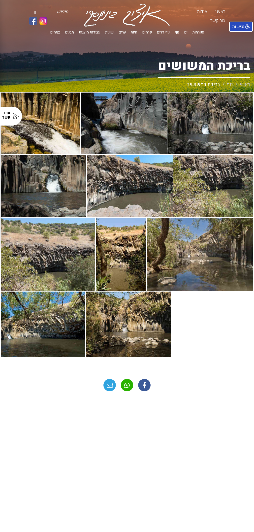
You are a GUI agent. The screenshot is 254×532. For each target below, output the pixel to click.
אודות (202, 11)
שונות (109, 32)
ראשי (220, 11)
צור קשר (217, 20)
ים (186, 32)
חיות (134, 32)
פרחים (147, 32)
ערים (122, 32)
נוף (177, 32)
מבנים (69, 32)
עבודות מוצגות (89, 32)
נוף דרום (163, 32)
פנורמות (198, 32)
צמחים (55, 32)
